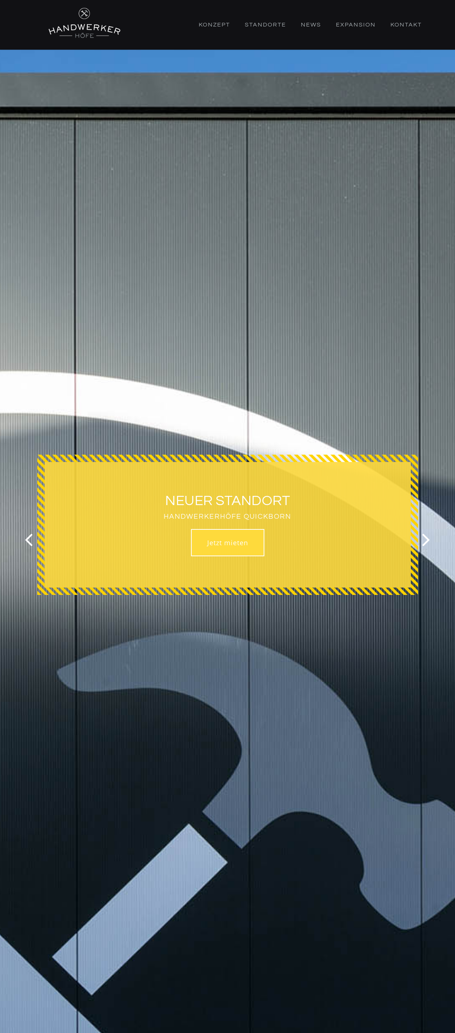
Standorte (265, 24)
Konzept (214, 24)
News (311, 24)
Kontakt (406, 24)
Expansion (356, 24)
